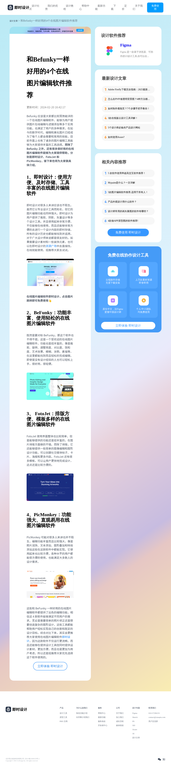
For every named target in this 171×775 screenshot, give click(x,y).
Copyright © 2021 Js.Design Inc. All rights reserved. (22, 761)
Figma (125, 45)
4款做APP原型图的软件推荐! (123, 221)
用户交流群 (153, 721)
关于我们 (138, 7)
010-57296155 (154, 713)
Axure (134, 729)
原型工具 (63, 717)
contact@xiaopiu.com (156, 717)
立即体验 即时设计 (50, 666)
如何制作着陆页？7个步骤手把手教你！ (129, 108)
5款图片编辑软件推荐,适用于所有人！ (128, 192)
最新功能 (100, 7)
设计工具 (63, 713)
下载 (113, 7)
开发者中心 (102, 725)
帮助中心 (84, 7)
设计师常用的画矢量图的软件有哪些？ (128, 211)
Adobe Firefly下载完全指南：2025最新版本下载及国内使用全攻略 (129, 89)
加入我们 (120, 717)
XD (133, 725)
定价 (124, 7)
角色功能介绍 (81, 713)
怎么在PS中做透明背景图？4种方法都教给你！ (129, 99)
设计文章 (14, 21)
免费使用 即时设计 (128, 232)
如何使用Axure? (116, 137)
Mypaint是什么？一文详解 (121, 182)
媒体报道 (120, 725)
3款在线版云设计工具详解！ (123, 118)
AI (133, 733)
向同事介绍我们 (82, 717)
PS (133, 721)
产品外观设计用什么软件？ (122, 201)
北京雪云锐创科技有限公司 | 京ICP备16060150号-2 (23, 759)
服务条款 (102, 721)
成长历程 (120, 721)
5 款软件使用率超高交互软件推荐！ (127, 173)
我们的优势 (51, 7)
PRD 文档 (64, 721)
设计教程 (68, 7)
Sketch (135, 717)
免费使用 (155, 7)
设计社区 (34, 7)
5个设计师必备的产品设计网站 (124, 127)
